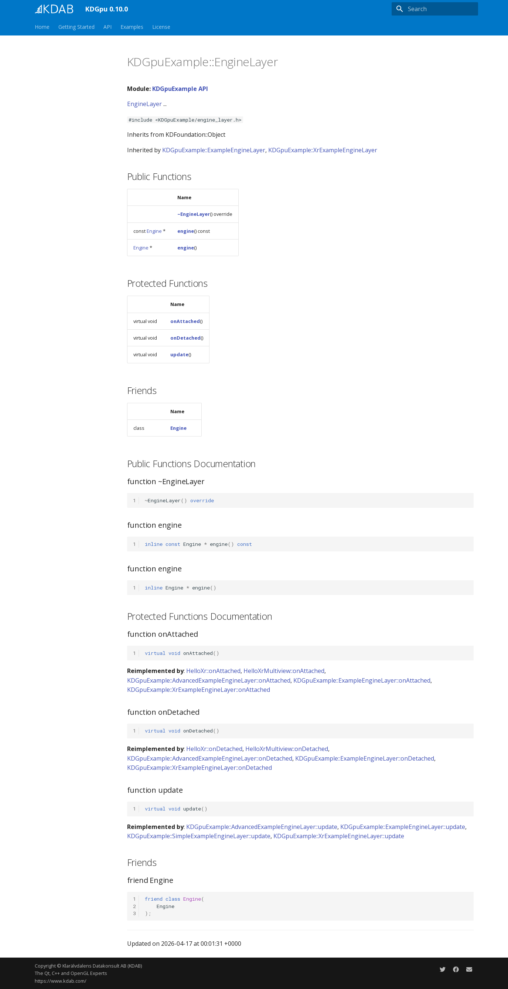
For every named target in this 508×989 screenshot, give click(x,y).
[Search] (435, 9)
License (161, 27)
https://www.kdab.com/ (60, 981)
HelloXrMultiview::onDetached (286, 749)
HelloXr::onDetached (214, 749)
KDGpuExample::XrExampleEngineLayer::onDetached (199, 768)
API (107, 27)
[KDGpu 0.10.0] (54, 8)
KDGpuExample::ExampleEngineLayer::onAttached (361, 680)
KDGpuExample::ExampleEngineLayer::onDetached (364, 758)
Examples (131, 27)
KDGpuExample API (180, 89)
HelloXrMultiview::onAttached (283, 671)
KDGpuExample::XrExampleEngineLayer (322, 150)
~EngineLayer (193, 214)
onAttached (185, 321)
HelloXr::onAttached (213, 671)
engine (185, 231)
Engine (154, 231)
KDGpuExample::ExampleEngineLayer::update (402, 827)
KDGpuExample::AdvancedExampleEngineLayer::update (261, 827)
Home (42, 27)
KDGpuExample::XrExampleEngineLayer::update (338, 836)
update (179, 354)
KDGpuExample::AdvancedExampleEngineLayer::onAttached (208, 680)
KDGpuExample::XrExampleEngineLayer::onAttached (198, 690)
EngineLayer (144, 104)
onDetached (185, 337)
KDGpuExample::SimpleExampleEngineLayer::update (198, 836)
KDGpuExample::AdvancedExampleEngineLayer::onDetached (209, 758)
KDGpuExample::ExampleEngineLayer (213, 150)
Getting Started (76, 27)
